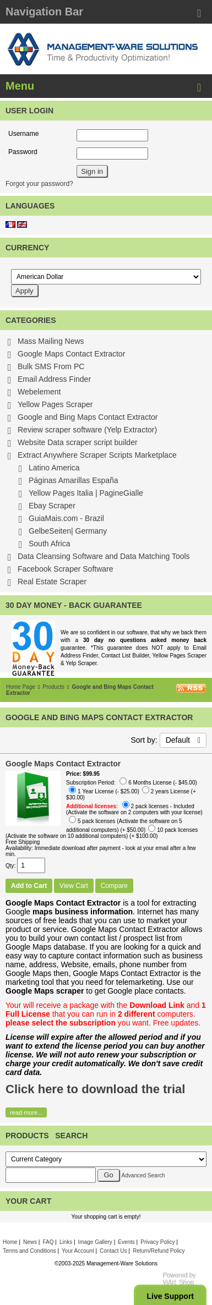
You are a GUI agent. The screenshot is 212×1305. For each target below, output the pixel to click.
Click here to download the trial (95, 1089)
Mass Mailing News (51, 341)
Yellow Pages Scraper (55, 404)
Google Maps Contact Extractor (71, 353)
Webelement (39, 391)
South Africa (49, 543)
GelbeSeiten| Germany (68, 531)
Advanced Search (143, 1175)
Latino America (54, 467)
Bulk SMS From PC (51, 366)
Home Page (20, 687)
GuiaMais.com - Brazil (66, 518)
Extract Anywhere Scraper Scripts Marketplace (97, 455)
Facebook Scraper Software (65, 568)
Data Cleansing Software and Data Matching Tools (104, 556)
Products (53, 687)
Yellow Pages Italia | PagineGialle (86, 493)
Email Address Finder (54, 379)
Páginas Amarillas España (73, 480)
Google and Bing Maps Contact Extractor (87, 417)
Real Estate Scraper (52, 581)
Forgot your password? (39, 184)
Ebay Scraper (52, 505)
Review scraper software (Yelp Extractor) (87, 429)
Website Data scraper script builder (78, 442)
